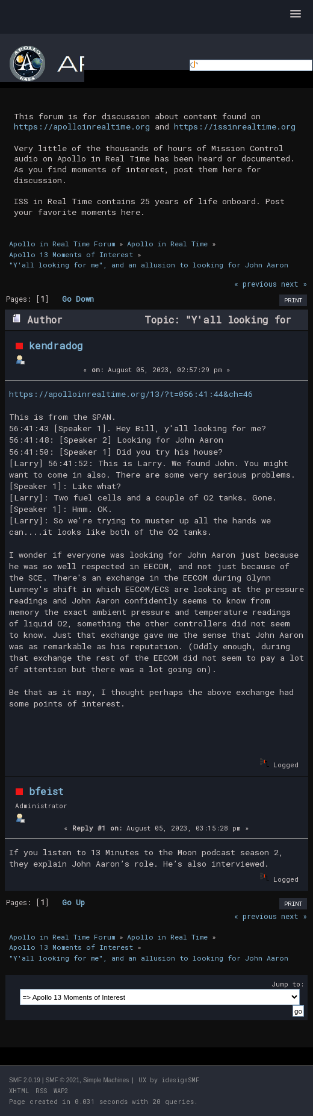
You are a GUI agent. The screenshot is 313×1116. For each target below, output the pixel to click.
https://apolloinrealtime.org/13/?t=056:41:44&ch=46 (131, 393)
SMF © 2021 (62, 1080)
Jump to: (287, 983)
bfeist (46, 791)
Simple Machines (106, 1080)
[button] (295, 14)
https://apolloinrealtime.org (82, 126)
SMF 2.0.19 (24, 1080)
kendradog (56, 345)
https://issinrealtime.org (235, 126)
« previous (255, 283)
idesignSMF (180, 1080)
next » (294, 283)
